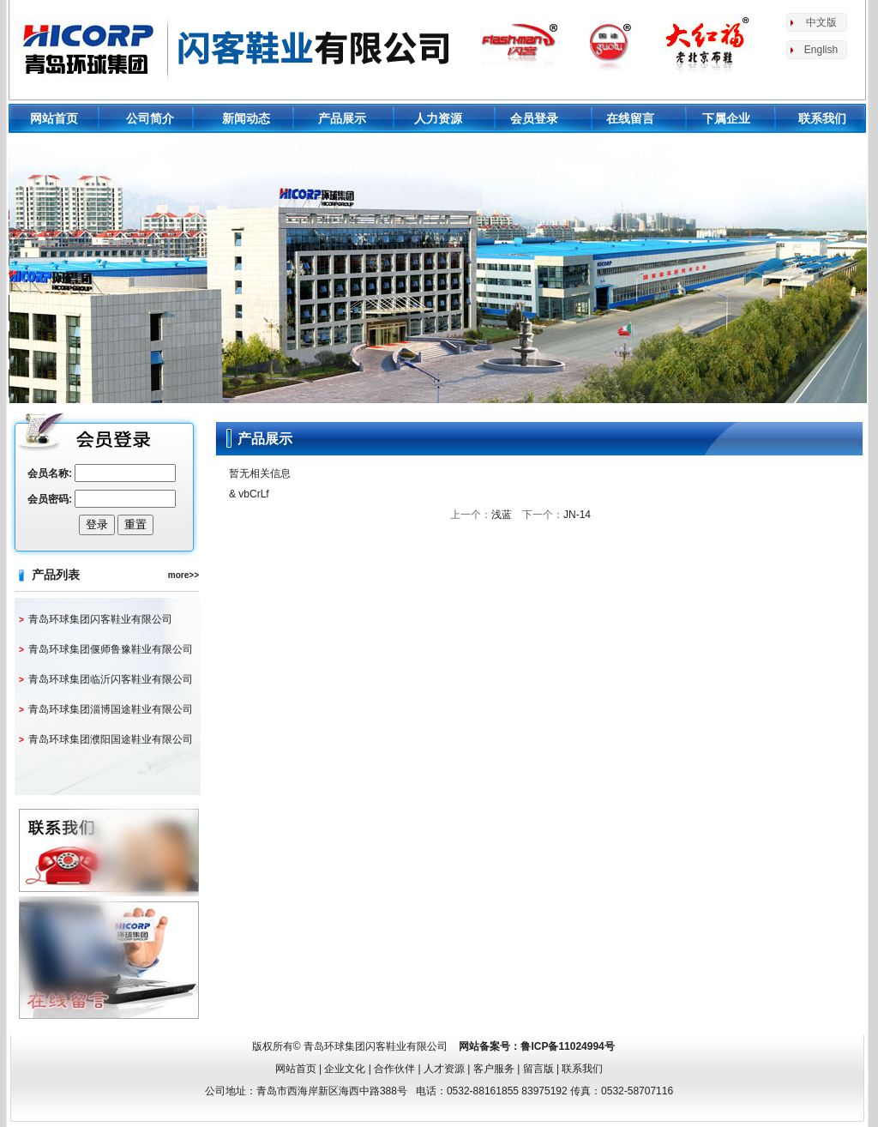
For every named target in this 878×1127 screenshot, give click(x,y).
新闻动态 (246, 118)
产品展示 (342, 118)
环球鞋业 (236, 47)
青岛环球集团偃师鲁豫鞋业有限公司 (110, 649)
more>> (183, 575)
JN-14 (577, 515)
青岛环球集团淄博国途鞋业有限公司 (110, 709)
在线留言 (630, 118)
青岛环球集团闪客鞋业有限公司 (100, 619)
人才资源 (444, 1069)
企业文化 (344, 1069)
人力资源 (438, 118)
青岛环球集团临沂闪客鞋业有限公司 (110, 679)
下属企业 (726, 118)
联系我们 (822, 118)
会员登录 (534, 118)
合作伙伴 (394, 1069)
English (821, 50)
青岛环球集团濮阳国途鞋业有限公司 (110, 739)
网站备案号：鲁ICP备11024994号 (536, 1046)
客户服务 (493, 1069)
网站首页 (54, 118)
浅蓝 (501, 515)
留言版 (538, 1069)
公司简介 (150, 118)
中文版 (821, 22)
